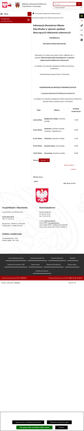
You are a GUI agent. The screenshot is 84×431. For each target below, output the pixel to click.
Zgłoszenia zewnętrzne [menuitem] (9, 322)
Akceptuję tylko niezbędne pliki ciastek (34, 427)
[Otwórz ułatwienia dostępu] (81, 15)
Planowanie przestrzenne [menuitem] (10, 83)
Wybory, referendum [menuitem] (8, 235)
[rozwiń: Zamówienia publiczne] (30, 90)
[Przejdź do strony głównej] (24, 5)
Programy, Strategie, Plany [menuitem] (10, 128)
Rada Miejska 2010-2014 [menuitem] (9, 34)
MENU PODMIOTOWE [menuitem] (9, 18)
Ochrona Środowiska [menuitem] (8, 220)
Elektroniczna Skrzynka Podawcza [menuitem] (13, 217)
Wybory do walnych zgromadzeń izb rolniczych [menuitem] (13, 317)
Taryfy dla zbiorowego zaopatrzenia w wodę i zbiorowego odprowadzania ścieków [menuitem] (14, 286)
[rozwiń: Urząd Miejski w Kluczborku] (30, 38)
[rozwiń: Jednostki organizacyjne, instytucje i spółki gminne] (30, 42)
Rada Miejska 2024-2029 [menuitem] (9, 22)
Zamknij (61, 427)
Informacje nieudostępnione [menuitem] (11, 52)
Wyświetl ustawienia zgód (59, 422)
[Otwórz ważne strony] (81, 30)
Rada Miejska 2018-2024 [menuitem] (9, 26)
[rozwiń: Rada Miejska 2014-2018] (30, 30)
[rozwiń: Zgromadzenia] (30, 247)
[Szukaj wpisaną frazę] (79, 4)
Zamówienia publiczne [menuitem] (9, 91)
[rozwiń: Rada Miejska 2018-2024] (30, 26)
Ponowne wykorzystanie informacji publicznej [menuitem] (13, 57)
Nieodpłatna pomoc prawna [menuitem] (11, 251)
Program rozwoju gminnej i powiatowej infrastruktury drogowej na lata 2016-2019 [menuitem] (13, 261)
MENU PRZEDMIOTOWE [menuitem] (9, 48)
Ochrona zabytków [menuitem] (7, 87)
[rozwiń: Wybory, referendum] (30, 235)
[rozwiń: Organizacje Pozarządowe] (30, 124)
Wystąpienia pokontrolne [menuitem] (10, 243)
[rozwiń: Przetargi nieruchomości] (30, 78)
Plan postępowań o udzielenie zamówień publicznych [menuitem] (11, 102)
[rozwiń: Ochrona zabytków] (30, 86)
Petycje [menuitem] (3, 120)
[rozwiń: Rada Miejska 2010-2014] (30, 34)
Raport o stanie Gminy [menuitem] (9, 71)
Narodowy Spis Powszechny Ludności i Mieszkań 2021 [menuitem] (11, 302)
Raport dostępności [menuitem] (8, 308)
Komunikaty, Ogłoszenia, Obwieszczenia (48, 13)
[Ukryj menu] (30, 14)
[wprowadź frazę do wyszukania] (65, 4)
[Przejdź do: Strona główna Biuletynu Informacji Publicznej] (33, 13)
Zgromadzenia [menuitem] (6, 247)
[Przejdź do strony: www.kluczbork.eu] (81, 25)
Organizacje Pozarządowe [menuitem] (10, 124)
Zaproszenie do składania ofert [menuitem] (12, 107)
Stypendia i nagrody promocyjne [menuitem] (12, 312)
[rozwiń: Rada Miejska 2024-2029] (30, 22)
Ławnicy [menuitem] (4, 239)
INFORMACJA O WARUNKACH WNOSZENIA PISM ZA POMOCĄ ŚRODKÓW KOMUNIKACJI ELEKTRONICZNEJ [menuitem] (12, 329)
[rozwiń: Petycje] (30, 120)
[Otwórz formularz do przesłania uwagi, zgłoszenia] (81, 35)
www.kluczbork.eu (53, 378)
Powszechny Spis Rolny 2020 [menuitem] (11, 293)
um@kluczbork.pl (49, 376)
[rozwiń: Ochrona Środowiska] (30, 220)
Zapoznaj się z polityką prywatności (28, 422)
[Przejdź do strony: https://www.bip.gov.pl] (81, 20)
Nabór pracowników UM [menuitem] (9, 255)
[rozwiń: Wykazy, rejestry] (30, 231)
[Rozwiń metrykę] (44, 160)
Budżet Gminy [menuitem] (6, 67)
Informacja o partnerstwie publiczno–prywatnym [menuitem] (10, 269)
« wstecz (73, 169)
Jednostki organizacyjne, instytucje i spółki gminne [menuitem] (14, 43)
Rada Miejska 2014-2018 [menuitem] (9, 30)
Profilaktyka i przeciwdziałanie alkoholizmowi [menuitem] (12, 275)
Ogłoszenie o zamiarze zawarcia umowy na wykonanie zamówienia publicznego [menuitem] (13, 113)
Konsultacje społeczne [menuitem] (9, 280)
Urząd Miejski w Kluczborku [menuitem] (11, 38)
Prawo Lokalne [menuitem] (6, 63)
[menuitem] (16, 141)
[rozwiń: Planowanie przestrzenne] (30, 82)
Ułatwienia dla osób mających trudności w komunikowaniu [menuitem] (11, 225)
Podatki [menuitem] (3, 75)
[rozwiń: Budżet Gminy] (30, 66)
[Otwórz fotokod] (81, 39)
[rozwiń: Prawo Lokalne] (30, 62)
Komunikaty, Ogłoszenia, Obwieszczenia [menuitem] (10, 133)
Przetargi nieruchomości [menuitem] (9, 79)
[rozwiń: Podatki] (30, 74)
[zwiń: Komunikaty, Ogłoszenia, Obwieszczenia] (30, 132)
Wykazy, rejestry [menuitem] (6, 231)
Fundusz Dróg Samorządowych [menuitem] (12, 297)
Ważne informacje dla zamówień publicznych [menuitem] (12, 96)
